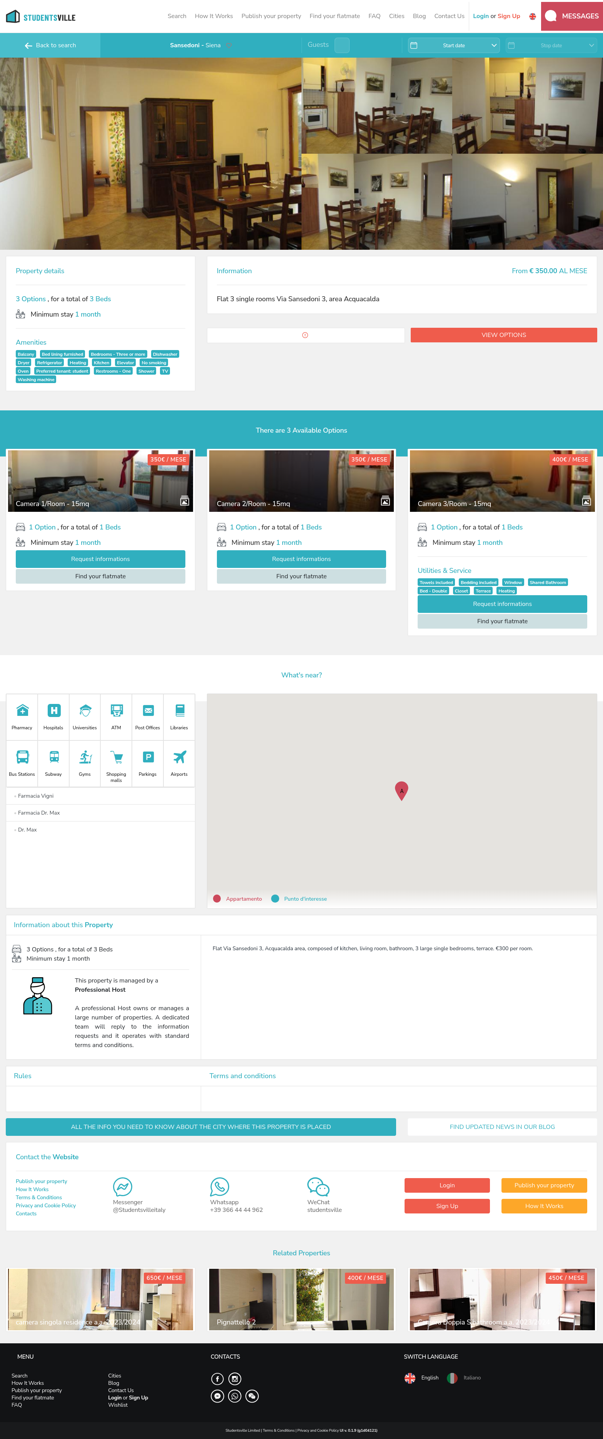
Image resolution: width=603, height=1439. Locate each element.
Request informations (100, 559)
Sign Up (447, 1206)
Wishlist (117, 1405)
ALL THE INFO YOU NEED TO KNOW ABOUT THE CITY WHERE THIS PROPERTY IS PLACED (201, 1127)
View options (503, 335)
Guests (318, 44)
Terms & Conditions (39, 1197)
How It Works (214, 16)
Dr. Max (25, 829)
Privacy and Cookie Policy (46, 1205)
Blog (419, 16)
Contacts (26, 1213)
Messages (572, 16)
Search (177, 16)
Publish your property (271, 16)
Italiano (463, 1378)
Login (447, 1185)
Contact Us (449, 16)
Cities (397, 16)
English (421, 1378)
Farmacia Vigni (33, 796)
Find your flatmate (335, 16)
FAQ (374, 16)
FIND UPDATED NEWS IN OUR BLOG (502, 1127)
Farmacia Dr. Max (37, 813)
